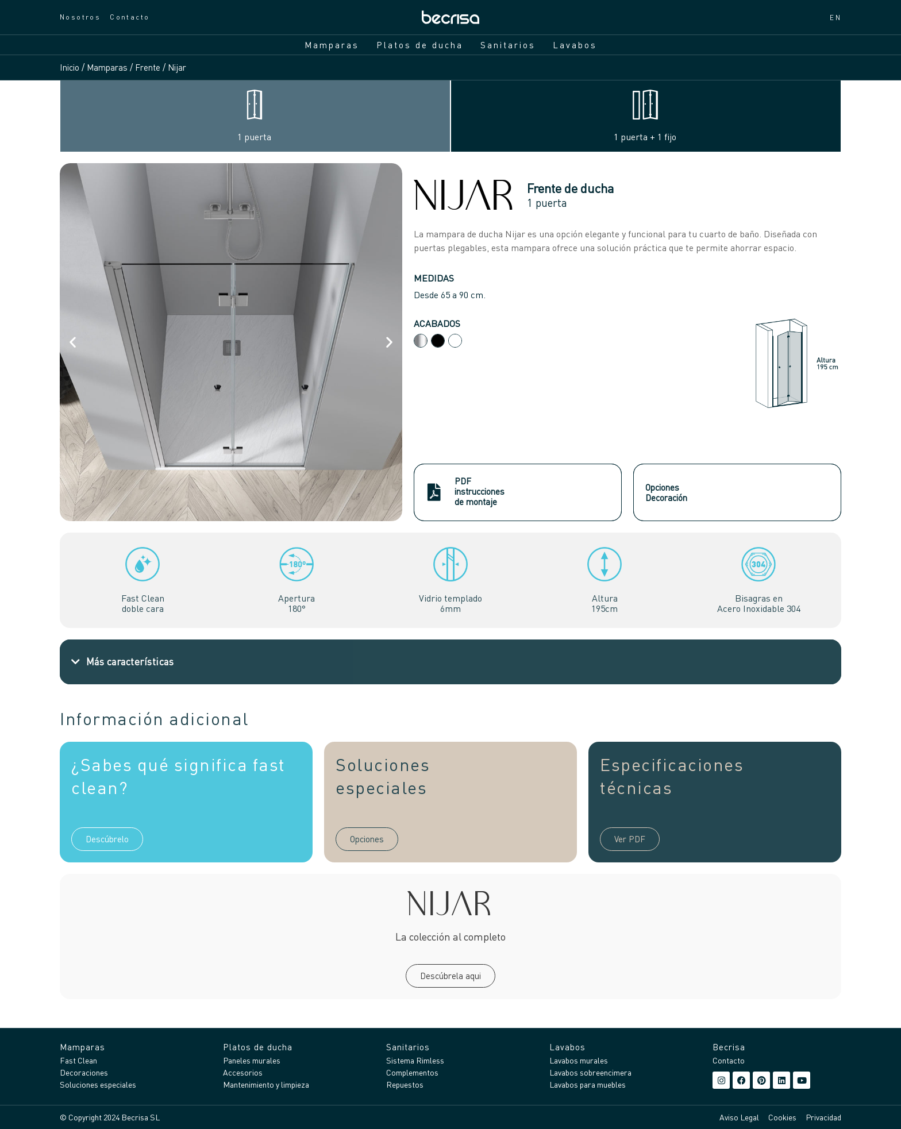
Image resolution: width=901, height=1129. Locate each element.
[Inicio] (450, 17)
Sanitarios (508, 45)
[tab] (255, 116)
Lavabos (575, 45)
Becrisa (729, 1047)
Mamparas (332, 45)
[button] (73, 342)
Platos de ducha (419, 45)
